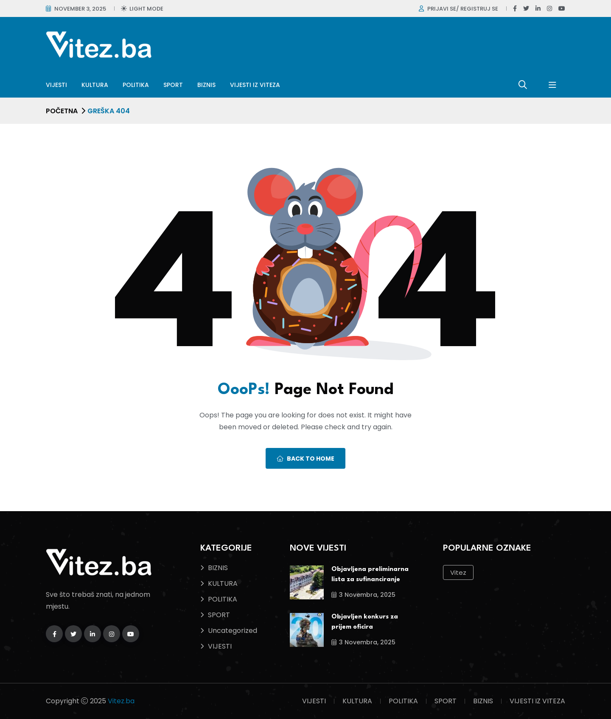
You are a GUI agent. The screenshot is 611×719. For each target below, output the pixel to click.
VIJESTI (56, 85)
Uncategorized (232, 630)
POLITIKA (136, 85)
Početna (62, 111)
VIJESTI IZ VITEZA (255, 85)
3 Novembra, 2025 (363, 594)
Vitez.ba (121, 701)
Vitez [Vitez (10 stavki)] (458, 572)
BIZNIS (206, 85)
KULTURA (94, 85)
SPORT (173, 85)
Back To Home (305, 458)
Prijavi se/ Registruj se (462, 9)
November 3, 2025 (80, 9)
